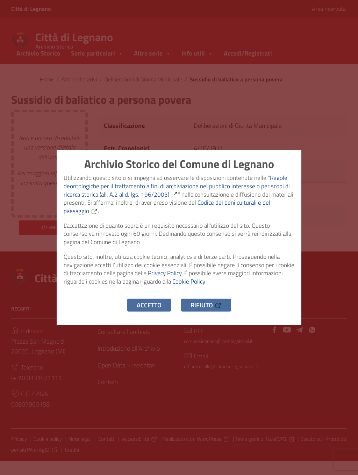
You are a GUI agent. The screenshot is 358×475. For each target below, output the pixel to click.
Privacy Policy (188, 279)
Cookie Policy (227, 289)
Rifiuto (206, 314)
